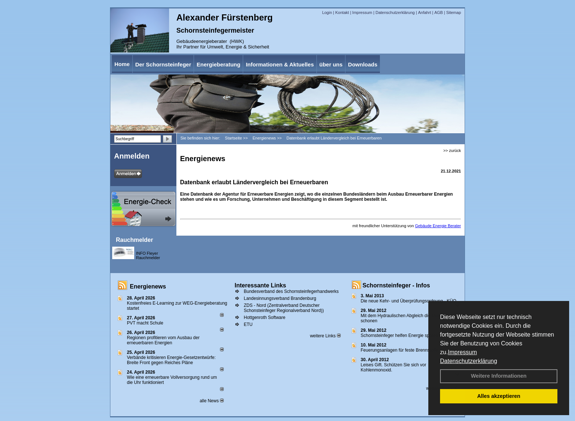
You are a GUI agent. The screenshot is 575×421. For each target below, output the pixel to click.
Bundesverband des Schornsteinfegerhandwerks (291, 291)
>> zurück (452, 150)
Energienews (148, 286)
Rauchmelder (134, 240)
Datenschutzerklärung (468, 361)
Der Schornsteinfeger (163, 64)
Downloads (362, 64)
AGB (438, 12)
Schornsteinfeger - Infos (396, 285)
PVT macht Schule (145, 323)
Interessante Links (260, 285)
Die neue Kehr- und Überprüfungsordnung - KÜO (409, 301)
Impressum (462, 352)
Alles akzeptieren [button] (498, 396)
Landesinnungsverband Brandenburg (280, 298)
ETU (248, 324)
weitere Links (325, 335)
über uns (331, 64)
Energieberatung (218, 64)
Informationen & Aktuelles (280, 64)
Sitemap (453, 12)
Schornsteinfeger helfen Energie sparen (399, 335)
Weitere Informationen (499, 376)
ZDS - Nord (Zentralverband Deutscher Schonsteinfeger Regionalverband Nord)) (284, 308)
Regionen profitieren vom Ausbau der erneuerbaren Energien (163, 340)
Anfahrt (424, 12)
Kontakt (342, 12)
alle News (211, 400)
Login (327, 12)
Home (122, 64)
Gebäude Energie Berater (438, 226)
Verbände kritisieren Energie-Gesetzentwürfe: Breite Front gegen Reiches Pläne (171, 360)
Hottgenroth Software (264, 317)
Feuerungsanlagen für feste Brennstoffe (399, 350)
